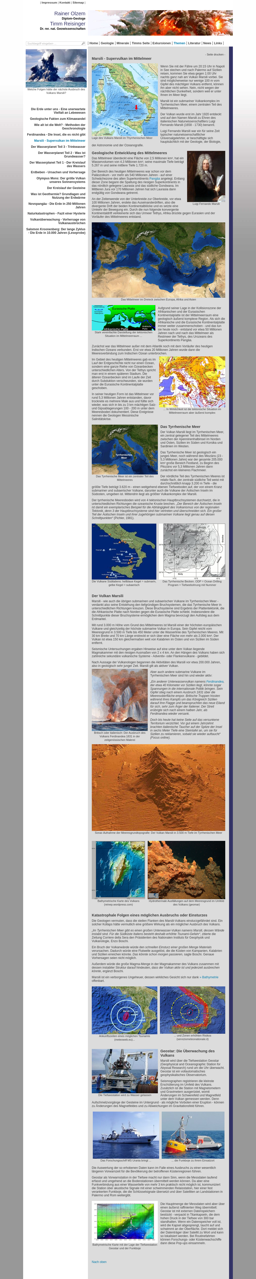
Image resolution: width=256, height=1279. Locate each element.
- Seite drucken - (215, 54)
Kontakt (64, 2)
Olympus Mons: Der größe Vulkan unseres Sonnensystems (61, 180)
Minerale (123, 43)
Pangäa (154, 178)
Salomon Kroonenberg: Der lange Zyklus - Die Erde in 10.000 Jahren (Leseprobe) (55, 231)
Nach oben (99, 1262)
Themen (179, 43)
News (207, 43)
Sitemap (78, 2)
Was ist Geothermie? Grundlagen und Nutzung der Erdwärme (58, 195)
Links (218, 43)
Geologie (107, 43)
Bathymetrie (210, 977)
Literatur (194, 43)
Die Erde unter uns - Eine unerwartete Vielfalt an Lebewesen (58, 110)
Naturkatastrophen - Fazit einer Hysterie (56, 213)
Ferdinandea (214, 681)
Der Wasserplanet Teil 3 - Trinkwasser (58, 147)
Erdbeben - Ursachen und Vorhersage (58, 172)
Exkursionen (162, 43)
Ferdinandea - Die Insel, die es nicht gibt (56, 134)
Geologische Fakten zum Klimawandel (57, 119)
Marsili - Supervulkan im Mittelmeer (59, 140)
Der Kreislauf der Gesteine (66, 188)
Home (93, 43)
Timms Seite (140, 43)
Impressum (49, 2)
